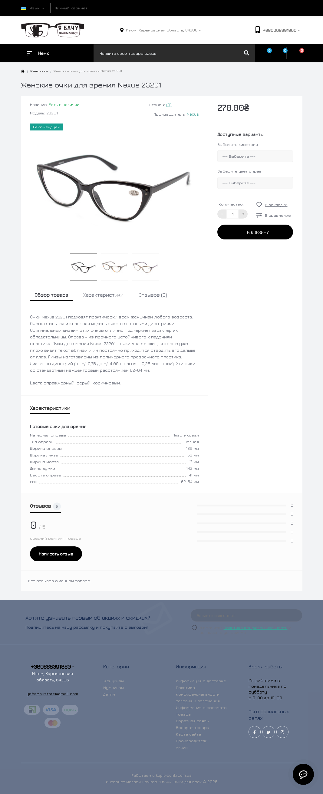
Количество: (231, 204)
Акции (182, 747)
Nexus (193, 114)
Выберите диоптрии (237, 144)
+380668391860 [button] (52, 667)
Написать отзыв (56, 553)
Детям (109, 694)
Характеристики (103, 295)
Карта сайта (188, 734)
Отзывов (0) (153, 295)
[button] (161, 30)
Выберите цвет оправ (239, 171)
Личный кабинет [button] (71, 7)
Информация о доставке (201, 680)
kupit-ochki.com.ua (174, 775)
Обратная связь (192, 720)
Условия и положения (198, 700)
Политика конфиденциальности (256, 627)
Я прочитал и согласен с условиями (245, 630)
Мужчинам (113, 687)
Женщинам (39, 71)
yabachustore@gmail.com (52, 693)
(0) (168, 104)
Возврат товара (192, 727)
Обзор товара (51, 295)
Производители (191, 740)
